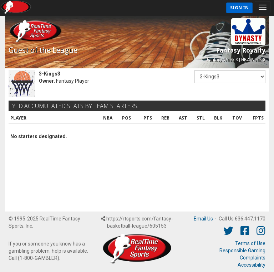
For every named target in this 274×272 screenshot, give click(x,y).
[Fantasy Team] (229, 76)
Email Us (203, 219)
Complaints (252, 258)
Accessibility (251, 265)
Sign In (239, 7)
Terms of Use (250, 243)
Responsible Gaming (242, 250)
